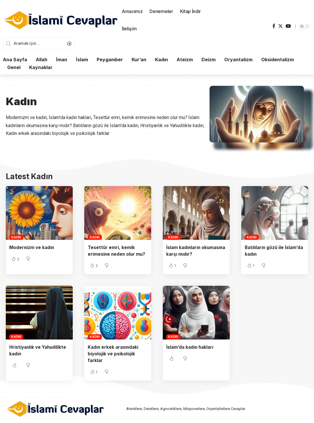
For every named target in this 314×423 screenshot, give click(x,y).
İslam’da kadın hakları (191, 347)
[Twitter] (280, 26)
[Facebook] (274, 26)
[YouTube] (288, 26)
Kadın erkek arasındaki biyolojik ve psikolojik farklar (114, 353)
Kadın (16, 237)
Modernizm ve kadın (32, 247)
